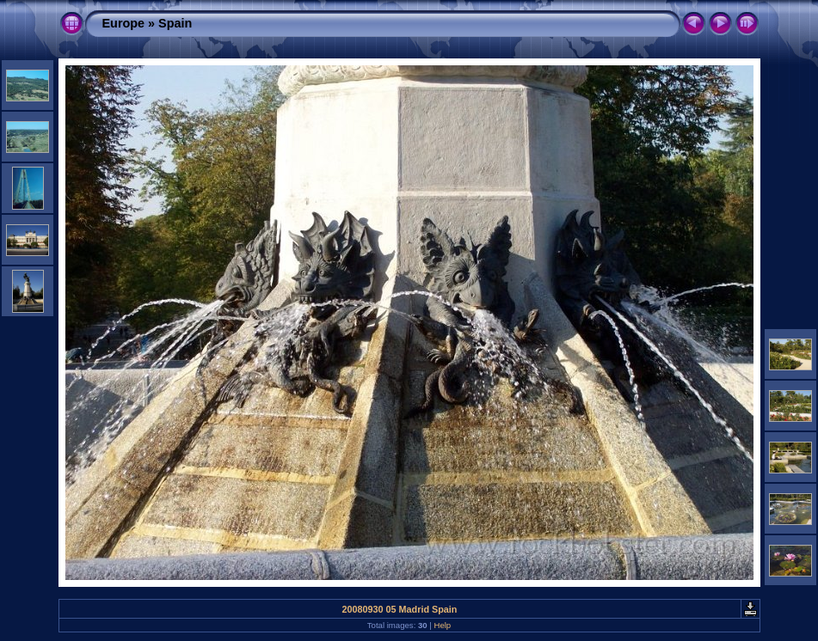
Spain (175, 23)
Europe (123, 23)
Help (442, 625)
